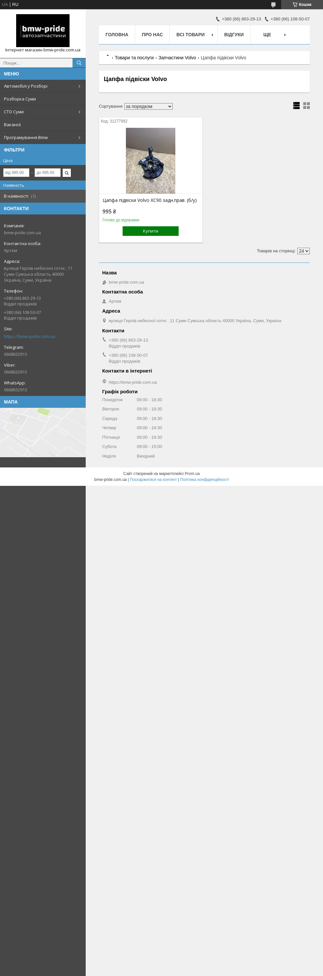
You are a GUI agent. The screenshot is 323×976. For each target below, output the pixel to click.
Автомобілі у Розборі (25, 86)
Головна (116, 34)
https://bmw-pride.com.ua (29, 336)
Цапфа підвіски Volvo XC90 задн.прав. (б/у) (150, 200)
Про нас (152, 34)
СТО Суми (14, 112)
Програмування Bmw (26, 137)
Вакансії (12, 124)
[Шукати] (79, 63)
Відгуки (234, 34)
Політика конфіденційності (204, 479)
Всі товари (190, 34)
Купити (150, 231)
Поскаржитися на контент (153, 479)
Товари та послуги (134, 57)
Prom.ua (192, 473)
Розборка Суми (20, 99)
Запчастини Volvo (177, 57)
